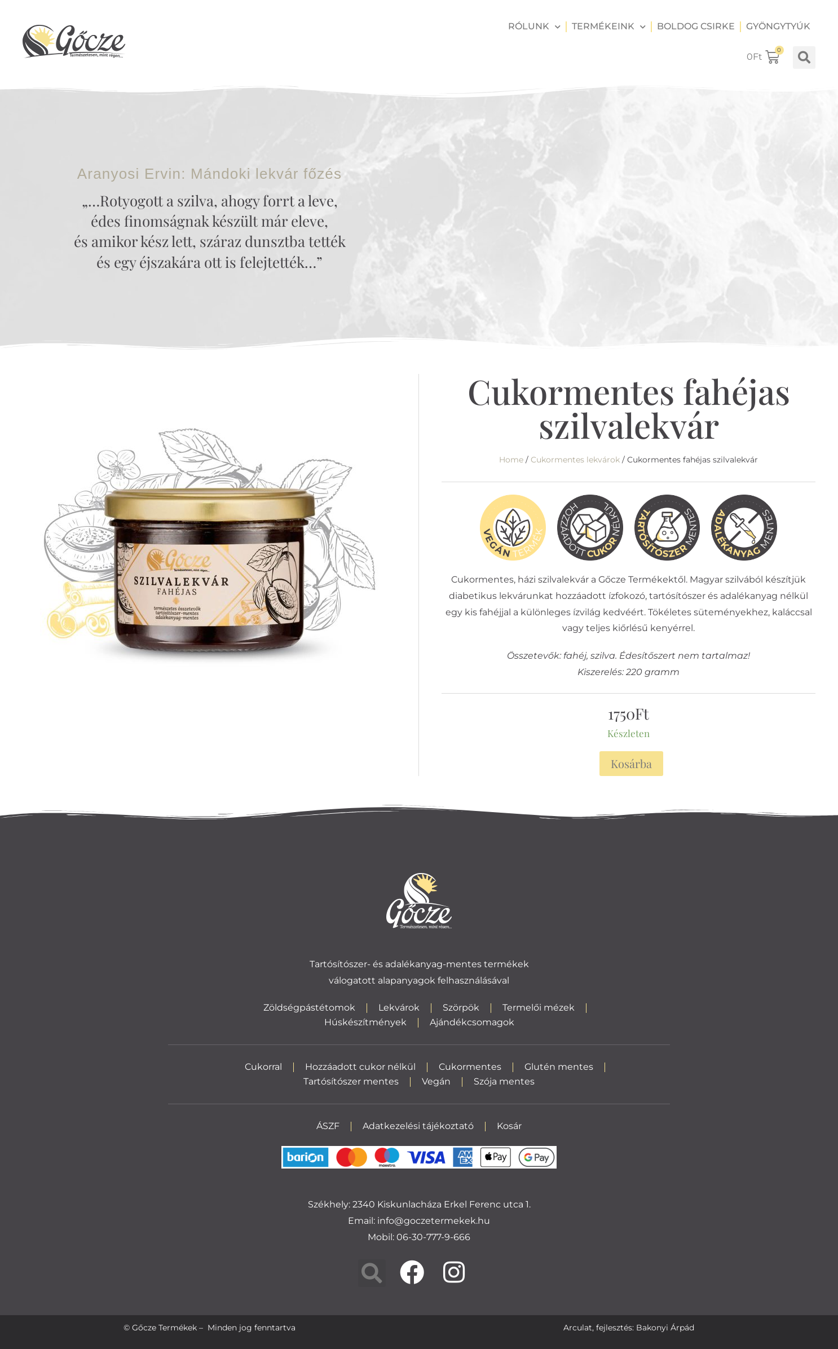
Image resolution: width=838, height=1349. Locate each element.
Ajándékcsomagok (472, 1022)
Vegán (436, 1081)
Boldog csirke (696, 26)
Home (511, 460)
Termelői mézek (538, 1007)
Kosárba (631, 763)
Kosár (509, 1126)
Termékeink (609, 27)
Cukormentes (470, 1066)
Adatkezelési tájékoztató (418, 1126)
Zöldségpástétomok (309, 1007)
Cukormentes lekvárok (575, 460)
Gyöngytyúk (778, 26)
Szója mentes (504, 1081)
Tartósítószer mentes (351, 1081)
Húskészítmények (365, 1022)
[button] (804, 57)
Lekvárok (399, 1007)
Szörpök (461, 1007)
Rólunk (534, 27)
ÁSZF (327, 1126)
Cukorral (263, 1066)
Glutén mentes (558, 1066)
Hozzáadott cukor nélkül (360, 1066)
